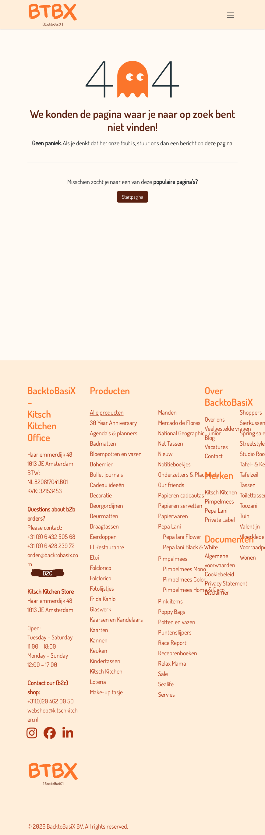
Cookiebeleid (219, 574)
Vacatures (216, 447)
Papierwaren (173, 516)
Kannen (99, 640)
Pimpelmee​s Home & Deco (193, 589)
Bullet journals (106, 474)
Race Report (172, 642)
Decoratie (101, 495)
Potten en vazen (176, 622)
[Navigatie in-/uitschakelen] (231, 14)
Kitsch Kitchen (106, 671)
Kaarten (99, 630)
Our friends (171, 485)
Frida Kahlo (102, 599)
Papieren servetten (180, 505)
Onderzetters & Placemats (188, 474)
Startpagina (132, 197)
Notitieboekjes (174, 464)
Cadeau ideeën (107, 485)
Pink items (170, 601)
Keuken (98, 650)
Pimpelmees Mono (184, 569)
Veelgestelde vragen (228, 428)
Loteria (98, 681)
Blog (210, 437)
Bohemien (102, 464)
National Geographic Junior (189, 433)
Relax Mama (172, 663)
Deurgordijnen (106, 505)
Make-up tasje (106, 692)
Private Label (220, 519)
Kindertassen (105, 661)
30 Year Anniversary (113, 422)
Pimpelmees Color (184, 579)
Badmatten (103, 443)
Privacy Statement (226, 583)
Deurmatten (104, 516)
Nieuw (165, 454)
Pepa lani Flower (182, 536)
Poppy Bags (171, 611)
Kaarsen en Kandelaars (116, 619)
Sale (163, 674)
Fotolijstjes (102, 588)
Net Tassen (170, 443)
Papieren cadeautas (181, 495)
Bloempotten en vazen (116, 454)
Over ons (215, 419)
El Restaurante (107, 547)
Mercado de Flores (179, 422)
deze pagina (218, 143)
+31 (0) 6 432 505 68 (51, 536)
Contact (214, 456)
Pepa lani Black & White (190, 547)
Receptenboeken (177, 653)
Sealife (166, 684)
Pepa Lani (169, 526)
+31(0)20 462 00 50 (50, 701)
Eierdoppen (103, 536)
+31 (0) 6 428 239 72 (51, 546)
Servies (166, 694)
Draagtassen (104, 526)
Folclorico (100, 567)
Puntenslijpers (175, 632)
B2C (47, 573)
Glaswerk (100, 609)
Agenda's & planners (113, 433)
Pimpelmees (172, 558)
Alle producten (107, 412)
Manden (167, 412)
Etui (94, 557)
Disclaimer (217, 592)
